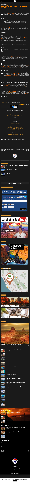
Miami (12, 92)
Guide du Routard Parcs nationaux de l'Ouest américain (15, 134)
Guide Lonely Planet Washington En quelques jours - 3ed (15, 128)
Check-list (8, 3)
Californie (12, 24)
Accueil (2, 3)
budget (23, 63)
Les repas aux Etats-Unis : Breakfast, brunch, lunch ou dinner (14, 431)
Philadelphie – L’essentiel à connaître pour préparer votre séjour (15, 353)
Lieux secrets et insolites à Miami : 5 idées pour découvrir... (14, 403)
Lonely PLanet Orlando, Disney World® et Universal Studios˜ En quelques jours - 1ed (15, 130)
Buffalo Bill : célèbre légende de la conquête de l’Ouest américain (7, 150)
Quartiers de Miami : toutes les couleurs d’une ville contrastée (14, 370)
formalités (8, 139)
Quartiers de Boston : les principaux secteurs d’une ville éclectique (15, 382)
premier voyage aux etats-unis (13, 139)
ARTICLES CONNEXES (4, 163)
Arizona (15, 86)
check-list (4, 139)
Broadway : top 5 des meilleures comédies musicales (14, 173)
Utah (17, 86)
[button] (29, 1)
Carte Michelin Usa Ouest (15, 119)
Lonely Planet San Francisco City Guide (15, 124)
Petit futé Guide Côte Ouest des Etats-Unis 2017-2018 (15, 115)
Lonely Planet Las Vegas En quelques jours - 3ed (15, 127)
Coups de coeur (3, 171)
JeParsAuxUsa (2, 345)
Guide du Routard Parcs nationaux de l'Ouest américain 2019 (15, 113)
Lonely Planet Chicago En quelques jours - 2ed (15, 126)
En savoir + (18, 480)
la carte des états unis (12, 87)
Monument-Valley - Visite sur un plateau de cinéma (11, 344)
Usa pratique (5, 3)
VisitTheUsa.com (4, 98)
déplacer (11, 72)
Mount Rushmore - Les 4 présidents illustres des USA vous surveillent (15, 427)
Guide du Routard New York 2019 (15, 123)
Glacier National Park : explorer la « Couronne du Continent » (14, 378)
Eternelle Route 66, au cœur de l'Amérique (15, 137)
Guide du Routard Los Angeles (15, 125)
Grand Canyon (24, 86)
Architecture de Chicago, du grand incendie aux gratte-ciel (14, 390)
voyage (23, 139)
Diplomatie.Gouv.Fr (4, 102)
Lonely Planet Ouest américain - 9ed (13, 112)
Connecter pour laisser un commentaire (15, 183)
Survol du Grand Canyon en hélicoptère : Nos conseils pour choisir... (15, 349)
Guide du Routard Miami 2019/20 (15, 129)
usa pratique (19, 139)
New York (9, 92)
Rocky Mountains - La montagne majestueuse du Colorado (14, 386)
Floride (9, 24)
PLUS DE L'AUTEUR (10, 163)
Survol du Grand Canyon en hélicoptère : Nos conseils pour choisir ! (17, 165)
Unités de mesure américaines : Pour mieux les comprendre (22, 150)
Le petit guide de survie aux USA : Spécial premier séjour (15, 114)
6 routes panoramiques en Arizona (11, 169)
